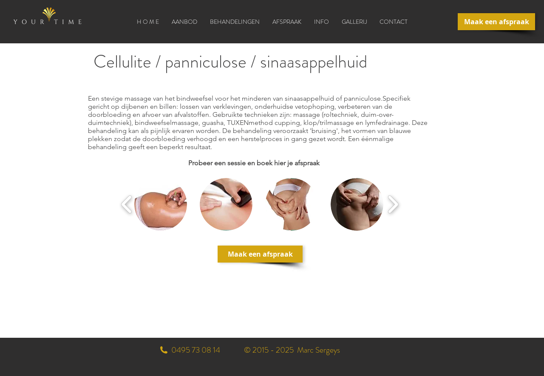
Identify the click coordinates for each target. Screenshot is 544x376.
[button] (235, 21)
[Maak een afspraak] (496, 21)
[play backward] (126, 204)
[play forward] (392, 204)
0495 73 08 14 (195, 350)
